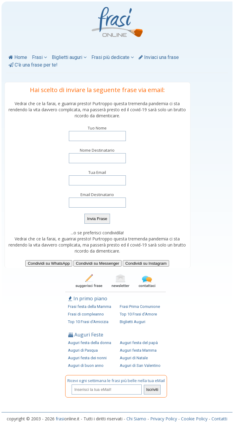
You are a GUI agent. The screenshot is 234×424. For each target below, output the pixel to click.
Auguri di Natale (134, 358)
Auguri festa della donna (89, 342)
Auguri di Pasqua (83, 350)
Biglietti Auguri (132, 321)
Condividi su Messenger (97, 263)
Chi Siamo (136, 419)
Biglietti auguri (69, 57)
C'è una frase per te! (33, 65)
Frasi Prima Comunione (140, 306)
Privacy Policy (163, 419)
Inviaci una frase (159, 57)
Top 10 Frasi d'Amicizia (88, 321)
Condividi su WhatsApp (49, 263)
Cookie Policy (194, 419)
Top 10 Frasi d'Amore (138, 314)
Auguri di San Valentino (140, 365)
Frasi (39, 57)
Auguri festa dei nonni (87, 358)
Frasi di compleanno (86, 314)
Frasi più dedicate (112, 57)
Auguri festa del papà (139, 342)
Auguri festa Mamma (138, 350)
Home (18, 57)
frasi (60, 419)
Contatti (219, 419)
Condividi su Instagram (146, 263)
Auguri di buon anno (86, 365)
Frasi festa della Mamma (89, 306)
